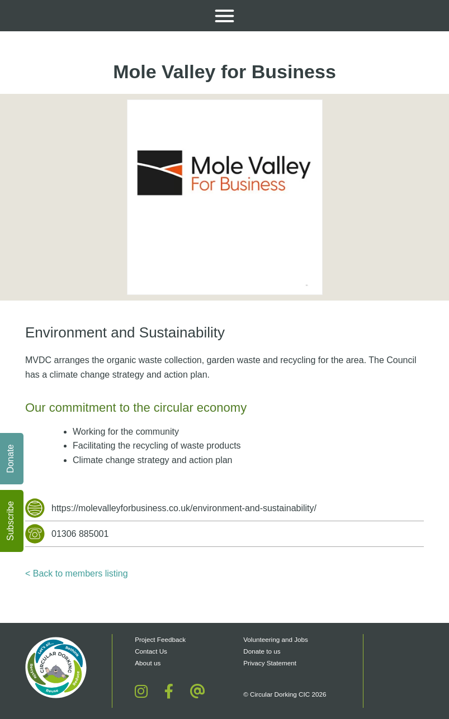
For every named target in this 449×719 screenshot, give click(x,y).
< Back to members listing (76, 573)
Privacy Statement (269, 662)
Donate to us (262, 651)
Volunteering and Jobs (275, 639)
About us (147, 662)
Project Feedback (160, 639)
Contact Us (151, 651)
